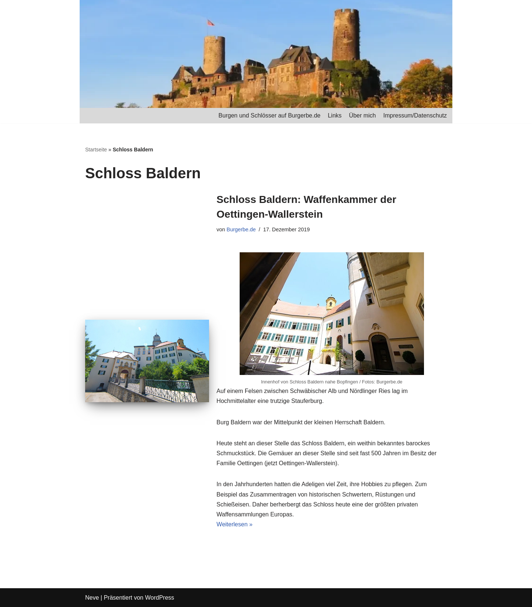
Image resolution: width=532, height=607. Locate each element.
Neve (92, 597)
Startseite (96, 149)
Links (334, 115)
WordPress (159, 597)
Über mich (362, 115)
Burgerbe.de (241, 229)
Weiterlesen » (234, 524)
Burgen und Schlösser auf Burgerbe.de (270, 115)
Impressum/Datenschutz (415, 115)
